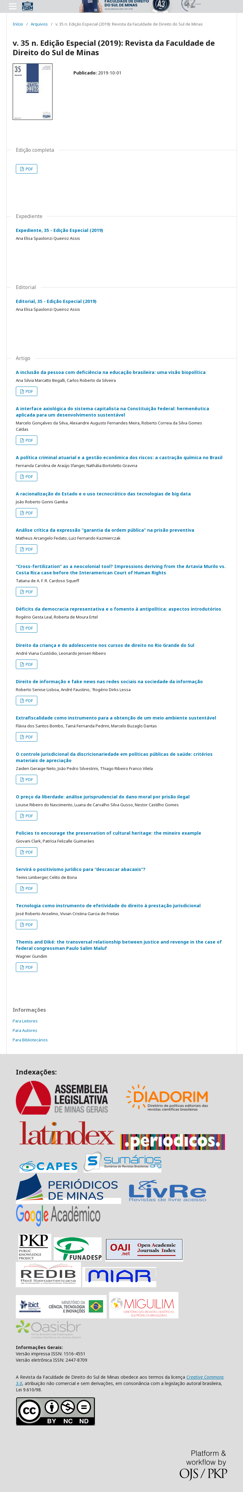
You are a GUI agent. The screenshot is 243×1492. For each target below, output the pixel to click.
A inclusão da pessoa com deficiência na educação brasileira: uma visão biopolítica (111, 372)
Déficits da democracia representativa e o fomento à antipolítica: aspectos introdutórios (118, 609)
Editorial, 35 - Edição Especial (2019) (56, 301)
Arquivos (39, 24)
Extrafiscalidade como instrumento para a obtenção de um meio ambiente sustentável (116, 718)
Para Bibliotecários (30, 1040)
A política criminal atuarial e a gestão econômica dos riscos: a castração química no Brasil (119, 457)
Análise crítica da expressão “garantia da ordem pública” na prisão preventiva (105, 530)
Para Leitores (25, 1021)
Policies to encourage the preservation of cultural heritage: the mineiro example (108, 833)
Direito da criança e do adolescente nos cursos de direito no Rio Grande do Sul (105, 645)
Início (18, 24)
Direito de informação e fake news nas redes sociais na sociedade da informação (109, 681)
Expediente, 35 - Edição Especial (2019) (59, 230)
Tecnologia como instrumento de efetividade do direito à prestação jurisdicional (108, 906)
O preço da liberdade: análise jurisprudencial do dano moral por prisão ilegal (103, 797)
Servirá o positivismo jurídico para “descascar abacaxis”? (81, 869)
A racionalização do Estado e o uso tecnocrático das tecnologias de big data (103, 494)
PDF (29, 169)
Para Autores (25, 1030)
